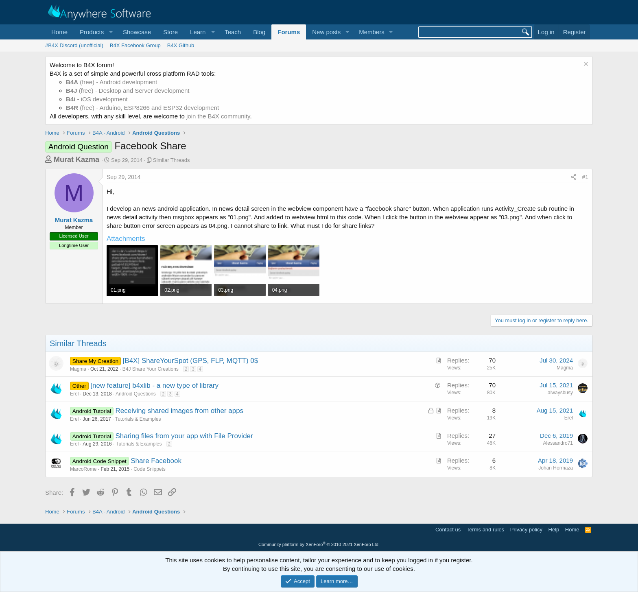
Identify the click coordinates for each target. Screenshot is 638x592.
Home (59, 31)
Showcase (137, 31)
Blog (259, 31)
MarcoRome (83, 469)
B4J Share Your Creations (150, 369)
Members (372, 31)
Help (553, 529)
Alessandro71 (558, 443)
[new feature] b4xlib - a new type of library (154, 385)
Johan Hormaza (555, 468)
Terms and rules (485, 529)
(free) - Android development (111, 82)
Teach (233, 31)
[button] (95, 31)
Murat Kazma (76, 159)
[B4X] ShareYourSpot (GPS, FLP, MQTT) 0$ (190, 361)
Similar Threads (171, 160)
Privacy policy (526, 529)
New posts (326, 31)
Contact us (448, 529)
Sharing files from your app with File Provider (184, 436)
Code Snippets (149, 469)
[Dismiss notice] (584, 65)
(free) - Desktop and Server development (128, 90)
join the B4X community (218, 116)
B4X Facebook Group (135, 45)
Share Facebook (156, 461)
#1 (585, 177)
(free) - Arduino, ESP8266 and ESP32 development (142, 107)
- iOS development (97, 99)
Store (170, 31)
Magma (78, 369)
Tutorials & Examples (138, 419)
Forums (288, 31)
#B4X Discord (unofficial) (74, 45)
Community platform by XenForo (319, 544)
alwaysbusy (560, 392)
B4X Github (180, 45)
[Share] (573, 177)
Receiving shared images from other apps (179, 411)
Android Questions (136, 394)
